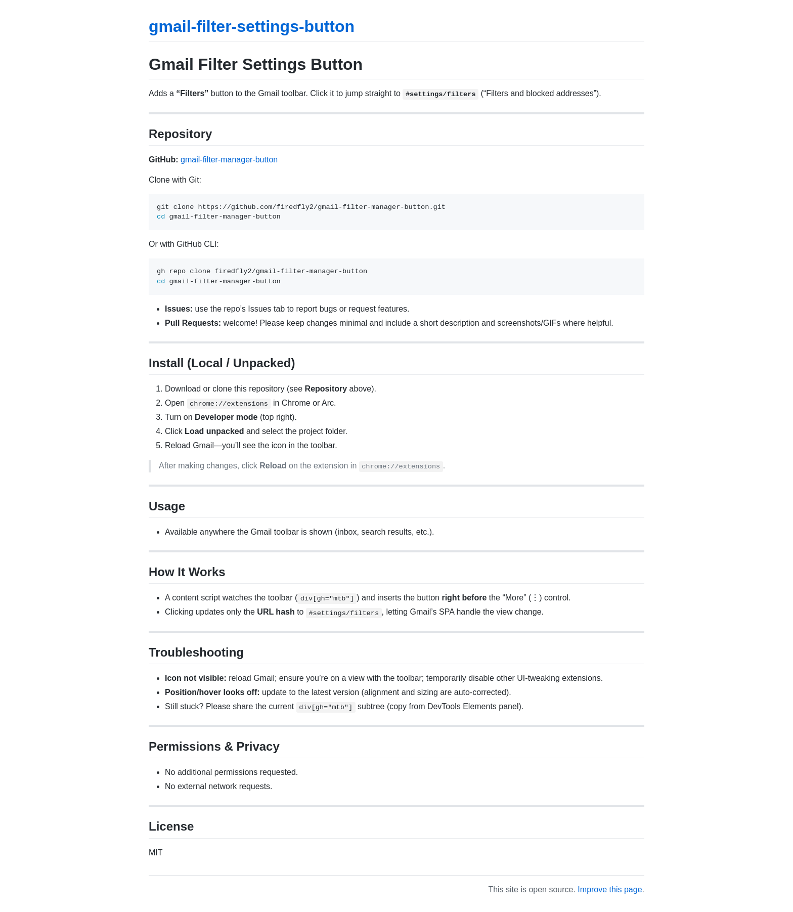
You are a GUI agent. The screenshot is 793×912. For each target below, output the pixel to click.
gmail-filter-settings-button (252, 26)
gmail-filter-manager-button (229, 159)
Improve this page (610, 889)
